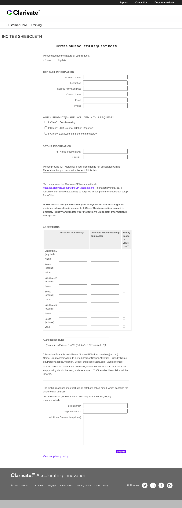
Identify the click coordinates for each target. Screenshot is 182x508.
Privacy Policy (84, 490)
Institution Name (72, 77)
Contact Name (73, 94)
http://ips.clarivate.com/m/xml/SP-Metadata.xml (68, 187)
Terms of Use (66, 490)
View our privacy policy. (56, 460)
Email (78, 100)
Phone (77, 106)
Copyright (51, 490)
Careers (39, 490)
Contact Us (141, 2)
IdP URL (76, 157)
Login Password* (72, 411)
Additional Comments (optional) (65, 417)
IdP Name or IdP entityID (68, 151)
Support (123, 2)
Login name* (74, 406)
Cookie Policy (101, 490)
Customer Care (16, 25)
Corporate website (164, 2)
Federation (75, 83)
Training (36, 25)
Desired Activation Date (69, 88)
